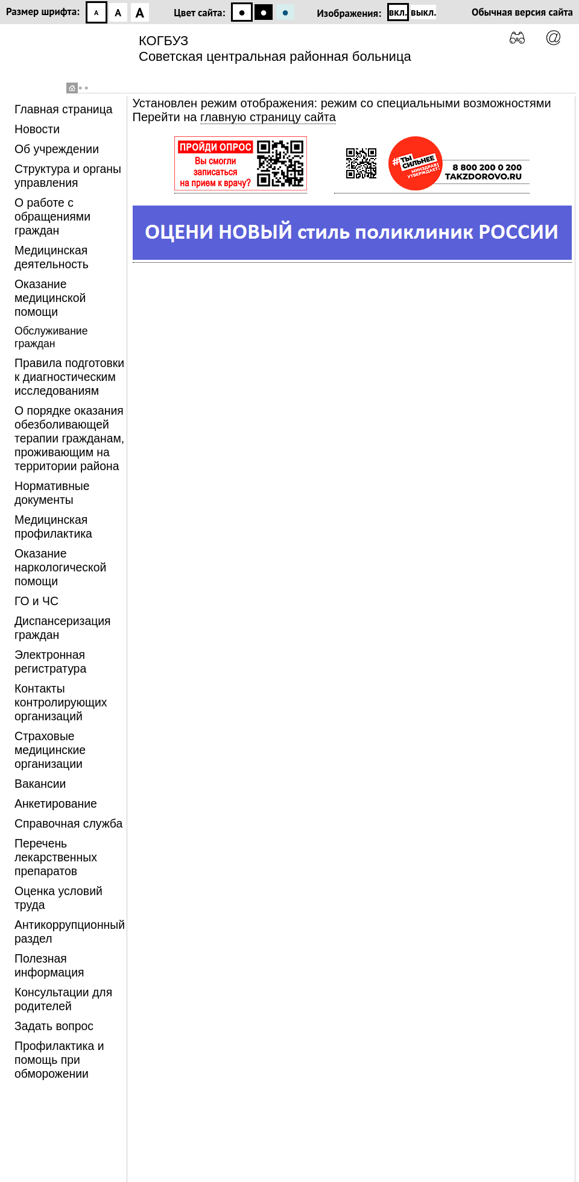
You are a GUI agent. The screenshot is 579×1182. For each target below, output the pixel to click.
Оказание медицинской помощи (50, 297)
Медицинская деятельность (51, 257)
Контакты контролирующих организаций (60, 702)
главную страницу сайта (268, 117)
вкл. (398, 12)
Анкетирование (55, 803)
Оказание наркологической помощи (60, 567)
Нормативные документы (52, 492)
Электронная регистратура (50, 661)
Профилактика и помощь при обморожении (59, 1059)
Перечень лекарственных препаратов (55, 857)
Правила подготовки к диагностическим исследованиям (69, 376)
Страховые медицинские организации (50, 749)
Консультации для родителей (63, 999)
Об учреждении (56, 149)
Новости (37, 129)
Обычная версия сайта (522, 12)
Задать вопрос (53, 1026)
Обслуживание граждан (50, 337)
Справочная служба (68, 823)
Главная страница (63, 109)
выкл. (423, 12)
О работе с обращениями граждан (52, 216)
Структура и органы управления (67, 175)
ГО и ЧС (36, 601)
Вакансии (40, 783)
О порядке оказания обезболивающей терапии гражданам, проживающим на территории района (69, 438)
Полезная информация (49, 965)
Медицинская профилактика (53, 526)
